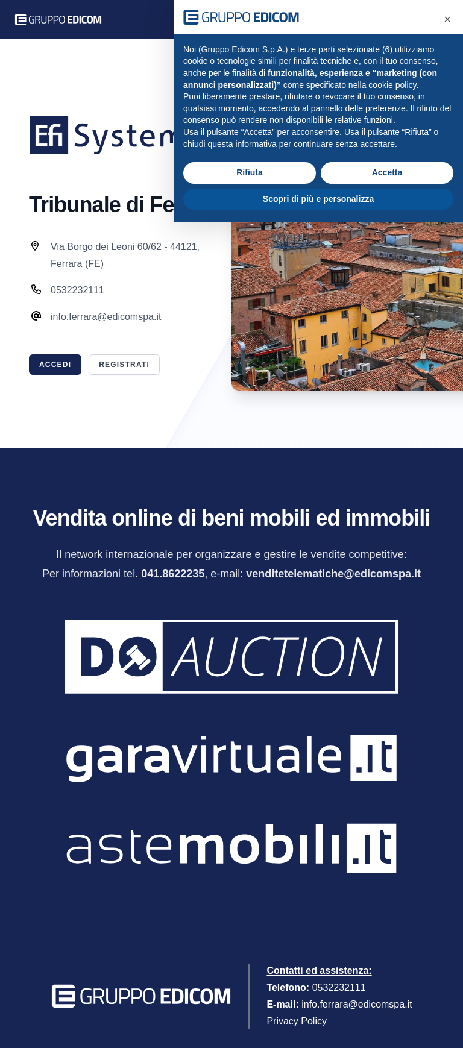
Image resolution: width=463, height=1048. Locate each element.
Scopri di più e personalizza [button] (318, 199)
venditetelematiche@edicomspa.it (333, 574)
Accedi (55, 364)
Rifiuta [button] (249, 172)
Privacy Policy (296, 1021)
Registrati (124, 364)
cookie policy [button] (392, 85)
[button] (447, 19)
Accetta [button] (387, 172)
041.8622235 (172, 574)
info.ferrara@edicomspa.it (356, 1004)
